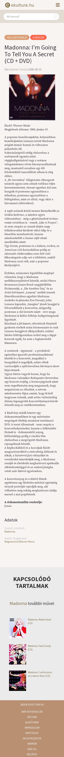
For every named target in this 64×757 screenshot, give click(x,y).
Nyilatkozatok (32, 738)
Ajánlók (38, 37)
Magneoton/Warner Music (19, 541)
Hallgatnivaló (17, 37)
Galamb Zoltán (18, 69)
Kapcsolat (32, 733)
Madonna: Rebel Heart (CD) (30, 621)
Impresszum (32, 727)
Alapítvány (32, 722)
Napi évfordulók (32, 711)
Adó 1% (32, 749)
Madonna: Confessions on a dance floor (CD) (30, 674)
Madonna (9, 531)
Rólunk (32, 717)
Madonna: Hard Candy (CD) (30, 647)
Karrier (32, 743)
